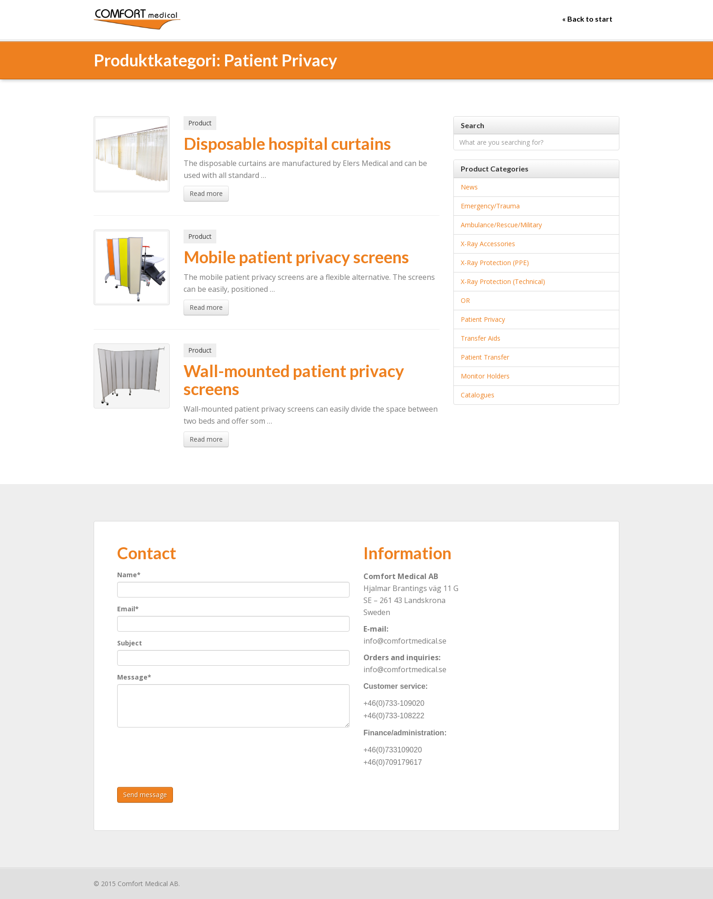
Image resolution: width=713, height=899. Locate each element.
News (469, 187)
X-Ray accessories (488, 243)
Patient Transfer (485, 357)
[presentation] (187, 752)
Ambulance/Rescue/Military (501, 224)
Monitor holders (485, 376)
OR (465, 300)
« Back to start (587, 18)
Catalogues (477, 394)
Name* (129, 574)
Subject (129, 643)
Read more (206, 193)
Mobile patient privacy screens (296, 257)
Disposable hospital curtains (287, 143)
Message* (134, 677)
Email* (128, 608)
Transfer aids (480, 338)
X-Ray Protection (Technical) (503, 281)
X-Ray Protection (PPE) (495, 262)
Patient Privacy (483, 319)
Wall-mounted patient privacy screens (294, 380)
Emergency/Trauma (490, 205)
